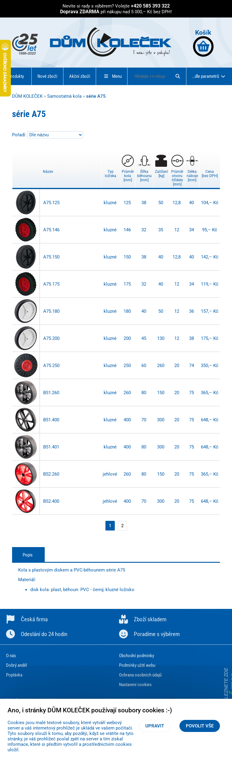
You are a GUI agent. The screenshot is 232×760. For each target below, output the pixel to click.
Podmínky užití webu (137, 665)
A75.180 (51, 311)
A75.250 (51, 365)
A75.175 (51, 284)
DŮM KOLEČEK (27, 96)
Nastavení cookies (135, 684)
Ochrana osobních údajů (140, 675)
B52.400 (51, 501)
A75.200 (51, 338)
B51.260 (51, 392)
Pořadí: (19, 135)
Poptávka (14, 675)
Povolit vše (200, 726)
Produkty (16, 76)
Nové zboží (47, 76)
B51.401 (51, 447)
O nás (11, 655)
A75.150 (51, 257)
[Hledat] (177, 76)
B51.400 (51, 420)
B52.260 (51, 474)
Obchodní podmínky (136, 655)
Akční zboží (79, 76)
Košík (203, 43)
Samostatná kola (64, 96)
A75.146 (51, 230)
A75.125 (51, 202)
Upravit (154, 726)
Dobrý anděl (16, 665)
